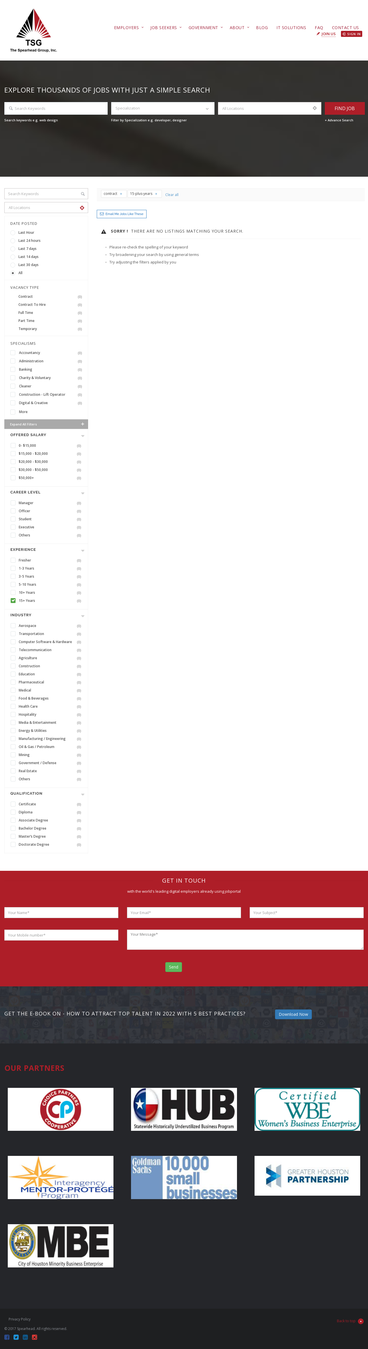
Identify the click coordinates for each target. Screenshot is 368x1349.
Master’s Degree (51, 836)
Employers (126, 27)
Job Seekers (163, 27)
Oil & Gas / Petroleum (51, 746)
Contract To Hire (51, 304)
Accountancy (51, 352)
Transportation (51, 633)
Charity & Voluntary (51, 377)
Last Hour (26, 232)
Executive (51, 527)
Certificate (51, 804)
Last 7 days (27, 248)
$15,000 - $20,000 (51, 453)
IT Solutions (291, 27)
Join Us (329, 33)
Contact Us (345, 27)
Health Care (51, 706)
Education (51, 674)
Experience (23, 549)
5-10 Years (51, 584)
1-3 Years (51, 568)
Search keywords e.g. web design (31, 120)
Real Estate (51, 771)
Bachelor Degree (51, 828)
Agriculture (51, 658)
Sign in (351, 34)
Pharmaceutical (51, 682)
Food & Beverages (51, 698)
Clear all (172, 194)
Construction (51, 666)
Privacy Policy (20, 1319)
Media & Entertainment (51, 722)
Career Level (25, 492)
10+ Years (51, 592)
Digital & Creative (51, 403)
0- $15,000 (51, 445)
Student (51, 519)
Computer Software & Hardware (51, 642)
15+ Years (51, 600)
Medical (51, 690)
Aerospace (51, 625)
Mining (51, 755)
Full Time (51, 312)
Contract (51, 296)
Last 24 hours (29, 240)
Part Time (51, 320)
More (23, 411)
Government (203, 27)
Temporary (51, 328)
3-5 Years (51, 576)
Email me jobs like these (124, 214)
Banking (51, 369)
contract (113, 193)
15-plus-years (144, 193)
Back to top (350, 1321)
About (237, 27)
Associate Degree (51, 820)
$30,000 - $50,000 (51, 469)
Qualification (26, 793)
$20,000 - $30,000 (51, 461)
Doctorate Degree (51, 844)
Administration (51, 361)
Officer (51, 511)
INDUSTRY (20, 615)
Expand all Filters (47, 424)
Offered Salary (28, 435)
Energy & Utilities (51, 730)
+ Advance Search (339, 120)
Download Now (293, 1014)
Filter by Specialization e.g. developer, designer (149, 120)
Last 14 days (28, 256)
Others (51, 535)
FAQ (319, 27)
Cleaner (51, 386)
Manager (51, 503)
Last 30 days (28, 264)
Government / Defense (51, 763)
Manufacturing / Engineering (51, 738)
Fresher (51, 560)
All (20, 272)
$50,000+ (51, 478)
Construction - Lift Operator (51, 394)
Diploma (51, 812)
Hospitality (51, 714)
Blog (262, 27)
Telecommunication (51, 650)
